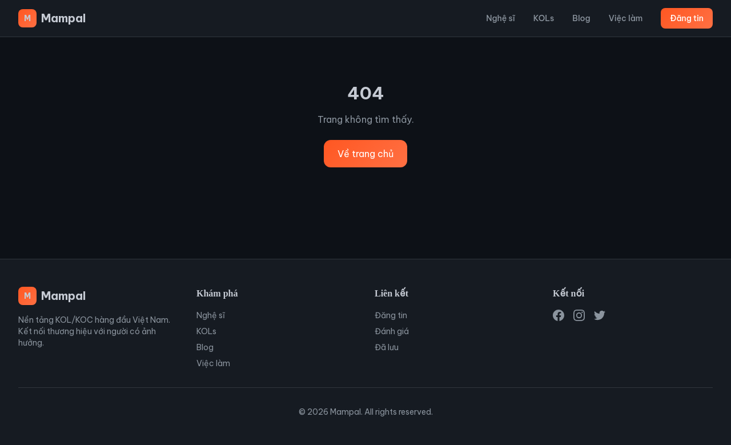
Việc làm (626, 18)
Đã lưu (387, 347)
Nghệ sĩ (500, 18)
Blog (581, 18)
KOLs (543, 18)
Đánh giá (392, 331)
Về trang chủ (365, 153)
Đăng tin (687, 18)
